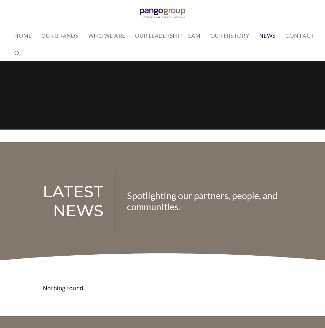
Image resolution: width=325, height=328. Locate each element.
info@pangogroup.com (73, 297)
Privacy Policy (233, 273)
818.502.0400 (61, 306)
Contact (300, 35)
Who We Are (106, 35)
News (267, 35)
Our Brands (59, 35)
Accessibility (232, 282)
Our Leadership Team (167, 35)
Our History (229, 35)
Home (22, 35)
